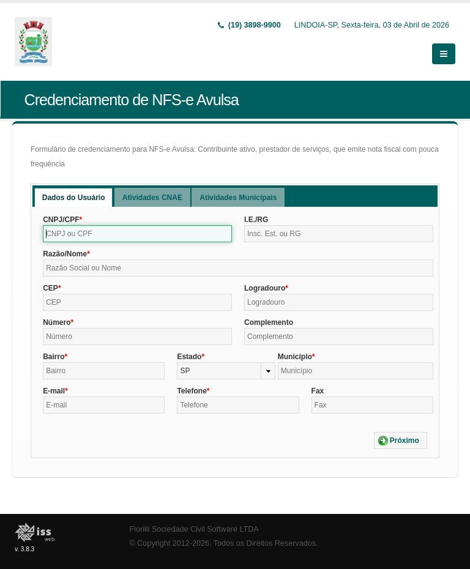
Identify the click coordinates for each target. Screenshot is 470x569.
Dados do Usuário (73, 197)
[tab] (73, 197)
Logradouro (264, 288)
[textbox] (137, 233)
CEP (50, 288)
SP (185, 370)
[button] (400, 440)
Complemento (268, 322)
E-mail (54, 391)
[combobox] (226, 370)
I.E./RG (256, 219)
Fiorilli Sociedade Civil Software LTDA (194, 529)
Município (295, 356)
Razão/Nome (65, 254)
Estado (189, 356)
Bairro (53, 356)
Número (56, 322)
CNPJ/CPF (61, 219)
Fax (317, 391)
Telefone (191, 391)
